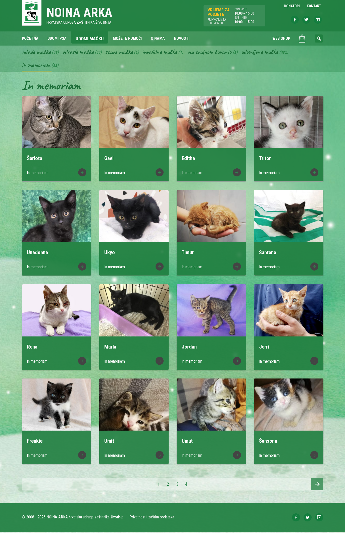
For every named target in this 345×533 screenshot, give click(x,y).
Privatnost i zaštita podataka (151, 517)
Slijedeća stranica (317, 485)
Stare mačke (121, 52)
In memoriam (36, 65)
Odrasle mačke (79, 52)
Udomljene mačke (267, 52)
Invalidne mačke (163, 52)
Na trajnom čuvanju (215, 52)
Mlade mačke (37, 52)
